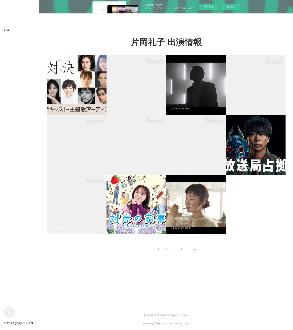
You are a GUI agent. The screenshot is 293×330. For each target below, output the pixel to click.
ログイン (230, 6)
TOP (7, 30)
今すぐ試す (208, 6)
